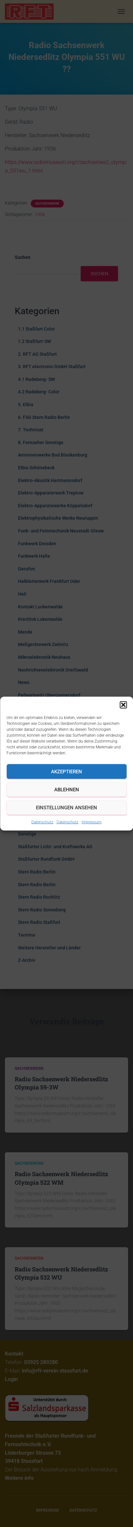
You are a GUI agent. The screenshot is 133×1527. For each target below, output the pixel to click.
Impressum (92, 822)
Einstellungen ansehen (66, 807)
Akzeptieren (66, 771)
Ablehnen (66, 789)
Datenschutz (42, 822)
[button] (123, 705)
